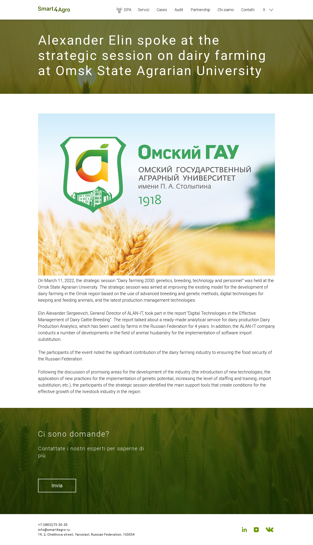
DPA (123, 10)
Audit (179, 9)
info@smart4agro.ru (54, 530)
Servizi (143, 9)
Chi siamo (226, 9)
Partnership (200, 9)
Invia (57, 486)
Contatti (248, 9)
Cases (162, 9)
